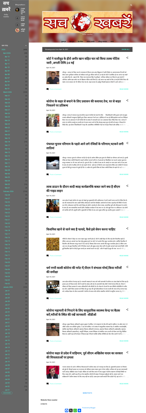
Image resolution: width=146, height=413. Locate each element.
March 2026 (7, 92)
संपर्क (112, 42)
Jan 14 (7, 347)
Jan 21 (7, 323)
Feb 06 (7, 269)
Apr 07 (7, 78)
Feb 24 (7, 209)
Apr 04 (7, 81)
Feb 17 (7, 234)
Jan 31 (7, 291)
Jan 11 (7, 358)
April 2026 (7, 53)
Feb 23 (7, 213)
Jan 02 (7, 386)
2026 (3, 50)
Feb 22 (7, 216)
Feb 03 (7, 280)
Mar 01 (7, 188)
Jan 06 (7, 372)
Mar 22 (7, 128)
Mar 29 (7, 103)
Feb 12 (7, 252)
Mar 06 (7, 174)
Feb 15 (7, 241)
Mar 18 (7, 142)
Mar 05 (7, 177)
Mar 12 (7, 159)
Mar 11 (7, 163)
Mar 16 (7, 149)
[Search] (131, 5)
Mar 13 (7, 156)
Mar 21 (7, 131)
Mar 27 (7, 110)
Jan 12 (7, 354)
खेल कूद (71, 42)
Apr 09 (7, 71)
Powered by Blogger (87, 408)
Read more (124, 89)
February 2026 (8, 191)
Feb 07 (7, 266)
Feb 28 (7, 195)
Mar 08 (7, 170)
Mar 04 (7, 181)
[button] (127, 58)
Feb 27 (7, 198)
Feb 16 (7, 237)
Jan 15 (7, 344)
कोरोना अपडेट (91, 42)
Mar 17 (7, 145)
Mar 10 (7, 167)
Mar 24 (7, 120)
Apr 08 (7, 74)
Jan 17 (7, 337)
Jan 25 (7, 312)
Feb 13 (7, 248)
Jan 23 (7, 315)
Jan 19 (7, 330)
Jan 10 (7, 362)
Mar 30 (7, 99)
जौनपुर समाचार (102, 42)
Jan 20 (7, 326)
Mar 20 (7, 135)
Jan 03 (7, 383)
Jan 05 (7, 376)
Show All (126, 49)
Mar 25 (7, 117)
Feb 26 (7, 202)
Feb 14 (7, 245)
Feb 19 (7, 227)
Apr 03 (7, 85)
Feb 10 (7, 259)
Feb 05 (7, 273)
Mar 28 (7, 106)
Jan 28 (7, 301)
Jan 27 (7, 305)
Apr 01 (7, 89)
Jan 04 (7, 379)
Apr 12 (7, 60)
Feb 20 (7, 223)
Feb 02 (7, 284)
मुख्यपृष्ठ (63, 42)
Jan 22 (7, 319)
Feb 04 (7, 276)
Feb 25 (7, 206)
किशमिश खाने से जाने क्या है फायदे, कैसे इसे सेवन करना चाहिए (80, 229)
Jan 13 (7, 351)
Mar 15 (7, 152)
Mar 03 (7, 184)
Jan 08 (7, 365)
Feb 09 (7, 262)
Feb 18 (7, 230)
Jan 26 (7, 308)
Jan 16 (7, 340)
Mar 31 (7, 96)
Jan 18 (7, 333)
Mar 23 (7, 124)
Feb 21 (7, 220)
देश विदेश (80, 42)
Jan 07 (7, 369)
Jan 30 (7, 294)
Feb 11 (7, 255)
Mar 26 (7, 113)
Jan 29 (7, 298)
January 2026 (8, 287)
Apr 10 (7, 67)
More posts (87, 393)
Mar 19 (7, 138)
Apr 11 (7, 64)
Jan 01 (7, 390)
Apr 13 (7, 57)
